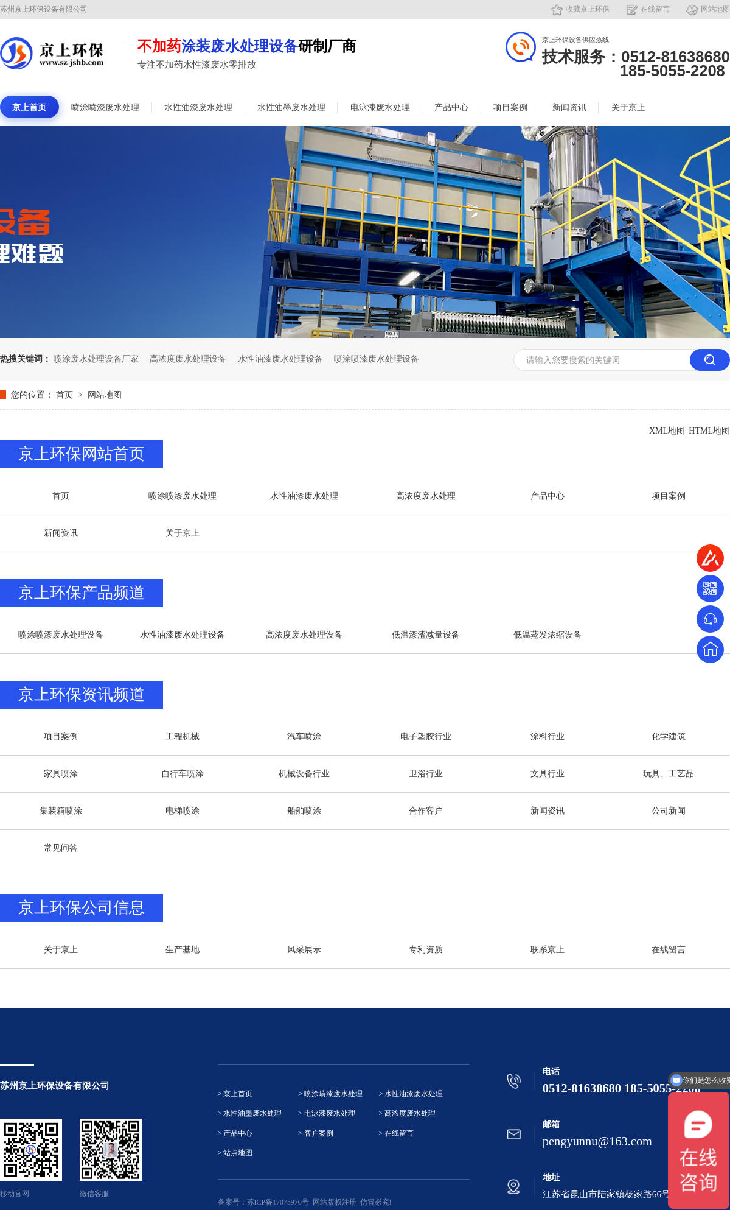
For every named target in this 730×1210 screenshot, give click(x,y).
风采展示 (304, 949)
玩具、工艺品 (668, 773)
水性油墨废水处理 (291, 107)
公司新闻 (669, 810)
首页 (65, 394)
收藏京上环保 (588, 9)
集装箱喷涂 (61, 810)
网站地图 (715, 9)
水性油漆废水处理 (198, 107)
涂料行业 (547, 736)
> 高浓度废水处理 (407, 1113)
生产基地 (182, 949)
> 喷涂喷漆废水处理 (330, 1094)
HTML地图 (709, 430)
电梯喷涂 (182, 810)
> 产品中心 (235, 1134)
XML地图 (667, 430)
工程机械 (182, 736)
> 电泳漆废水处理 (326, 1113)
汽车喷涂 (304, 736)
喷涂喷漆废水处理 (105, 107)
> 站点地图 (235, 1153)
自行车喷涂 (182, 773)
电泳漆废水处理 (380, 107)
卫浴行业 (426, 773)
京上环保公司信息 (81, 907)
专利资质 (426, 949)
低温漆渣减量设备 (426, 634)
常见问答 (61, 848)
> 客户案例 (315, 1134)
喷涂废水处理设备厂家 (96, 359)
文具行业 (547, 773)
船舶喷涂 (304, 810)
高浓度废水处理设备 (188, 359)
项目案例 (510, 107)
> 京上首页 (235, 1094)
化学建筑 (669, 736)
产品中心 (451, 107)
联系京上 (547, 949)
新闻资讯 (569, 107)
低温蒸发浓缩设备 (547, 634)
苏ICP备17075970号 (278, 1202)
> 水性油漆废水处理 (411, 1094)
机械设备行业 (304, 773)
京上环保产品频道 (81, 593)
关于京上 (628, 107)
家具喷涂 (61, 773)
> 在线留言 (396, 1134)
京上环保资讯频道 (81, 694)
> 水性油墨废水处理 (250, 1113)
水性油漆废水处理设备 (280, 359)
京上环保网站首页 (81, 454)
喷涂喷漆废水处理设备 (376, 359)
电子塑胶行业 (425, 736)
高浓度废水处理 (426, 496)
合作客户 (426, 810)
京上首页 (29, 107)
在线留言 (655, 9)
